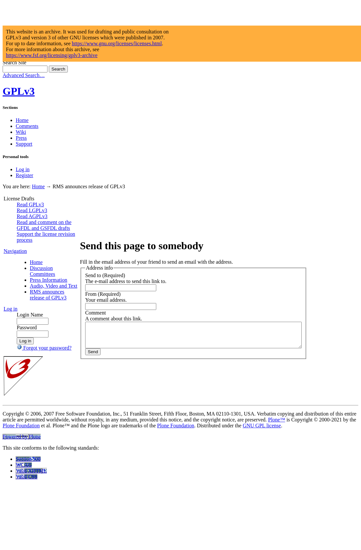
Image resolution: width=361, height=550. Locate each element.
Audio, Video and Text (40, 315)
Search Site (14, 62)
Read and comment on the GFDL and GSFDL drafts (33, 231)
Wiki (21, 132)
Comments (27, 126)
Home (22, 120)
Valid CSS (26, 530)
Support (24, 144)
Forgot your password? (32, 398)
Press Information (42, 300)
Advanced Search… (24, 75)
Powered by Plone (22, 490)
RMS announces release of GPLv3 (41, 336)
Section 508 (28, 512)
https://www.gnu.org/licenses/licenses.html (117, 43)
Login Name (30, 362)
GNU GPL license (262, 478)
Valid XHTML (31, 524)
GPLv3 (19, 91)
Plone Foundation (21, 478)
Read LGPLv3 (32, 210)
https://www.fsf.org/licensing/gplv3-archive (52, 55)
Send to (69, 299)
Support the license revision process (33, 251)
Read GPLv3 (30, 204)
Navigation (15, 269)
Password (27, 374)
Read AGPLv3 (32, 216)
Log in (22, 169)
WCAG (24, 518)
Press (21, 138)
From (67, 318)
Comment (72, 337)
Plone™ (276, 473)
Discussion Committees (42, 289)
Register (24, 175)
